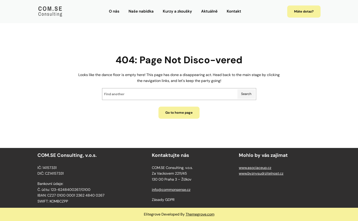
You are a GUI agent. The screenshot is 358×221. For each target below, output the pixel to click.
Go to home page (179, 112)
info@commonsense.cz (171, 189)
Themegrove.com (200, 214)
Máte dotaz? (304, 11)
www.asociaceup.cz (255, 167)
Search (246, 94)
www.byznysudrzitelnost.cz (261, 173)
